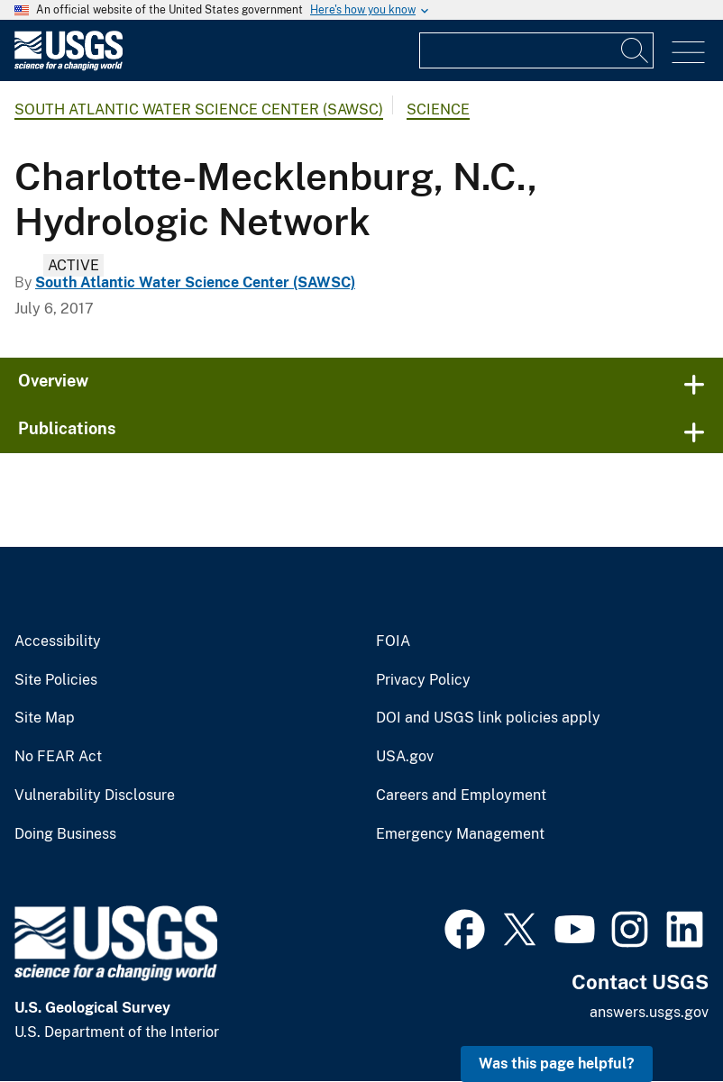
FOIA (393, 641)
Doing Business (65, 834)
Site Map (44, 718)
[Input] (536, 50)
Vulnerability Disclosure (94, 795)
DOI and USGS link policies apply (488, 718)
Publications (67, 428)
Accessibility (57, 641)
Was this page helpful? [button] (557, 1063)
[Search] (636, 50)
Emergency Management (460, 834)
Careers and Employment (461, 795)
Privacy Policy (423, 680)
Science (438, 109)
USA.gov (405, 757)
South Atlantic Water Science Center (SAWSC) (198, 109)
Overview (53, 380)
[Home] (68, 66)
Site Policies (55, 680)
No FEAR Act (58, 757)
